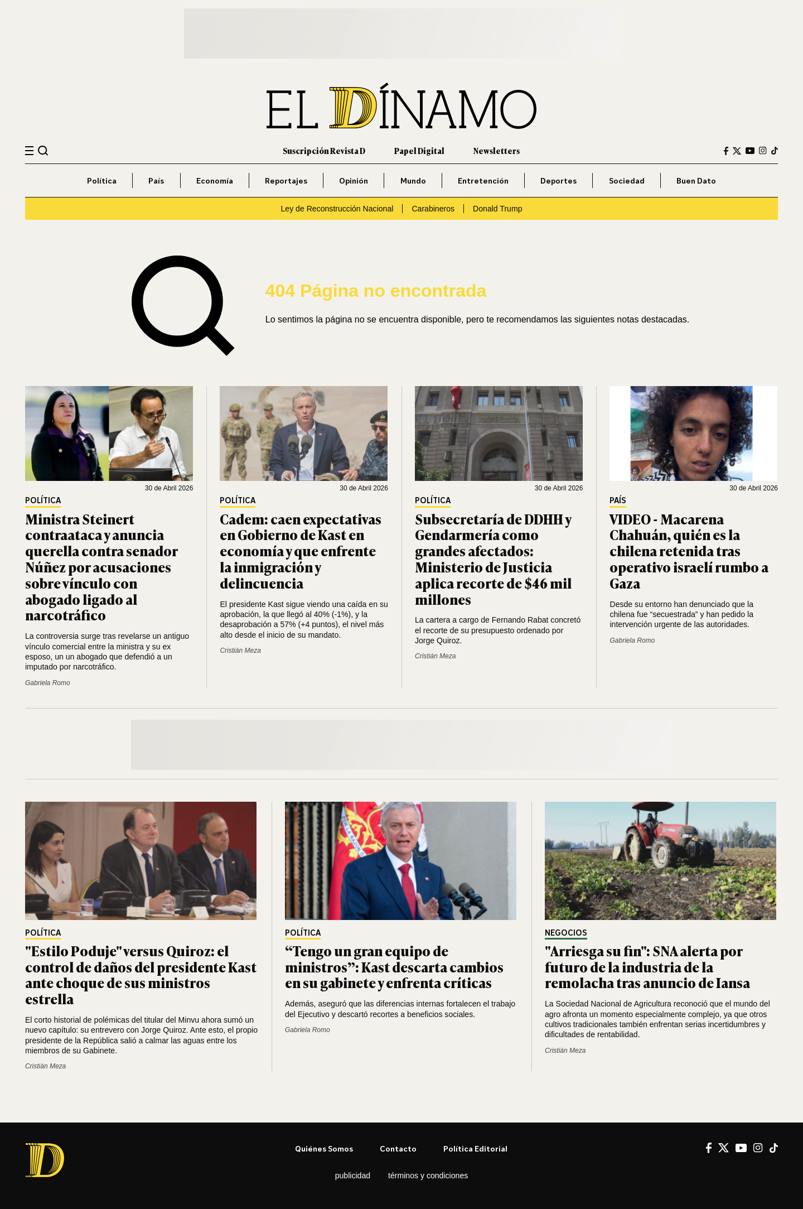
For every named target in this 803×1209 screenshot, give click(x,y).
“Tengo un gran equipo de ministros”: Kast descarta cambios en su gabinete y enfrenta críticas (394, 967)
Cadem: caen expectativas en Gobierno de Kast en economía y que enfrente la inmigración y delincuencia (300, 551)
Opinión (353, 180)
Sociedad (627, 180)
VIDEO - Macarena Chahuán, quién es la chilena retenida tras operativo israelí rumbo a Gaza (688, 551)
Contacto (398, 1148)
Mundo (413, 180)
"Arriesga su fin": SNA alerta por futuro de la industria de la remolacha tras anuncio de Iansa (647, 967)
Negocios (566, 933)
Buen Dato (696, 180)
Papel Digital (419, 150)
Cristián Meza (240, 650)
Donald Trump (497, 208)
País (156, 180)
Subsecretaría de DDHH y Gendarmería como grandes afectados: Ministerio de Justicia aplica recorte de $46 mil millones (493, 559)
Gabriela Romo (47, 683)
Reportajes (286, 180)
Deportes (558, 180)
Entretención (483, 180)
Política (102, 180)
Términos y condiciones (428, 1175)
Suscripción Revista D (324, 150)
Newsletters (496, 150)
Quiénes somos (324, 1148)
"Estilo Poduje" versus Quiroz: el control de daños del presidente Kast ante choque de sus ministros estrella (141, 974)
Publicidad (352, 1175)
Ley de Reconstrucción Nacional (336, 208)
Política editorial (475, 1148)
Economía (214, 180)
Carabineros (433, 208)
